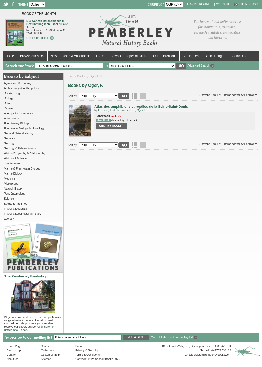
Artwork (115, 56)
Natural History (13, 188)
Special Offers (137, 56)
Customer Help (50, 354)
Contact (11, 354)
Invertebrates (12, 163)
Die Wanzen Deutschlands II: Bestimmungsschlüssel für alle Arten (47, 24)
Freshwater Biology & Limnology (24, 128)
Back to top (14, 350)
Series (45, 346)
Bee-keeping (12, 93)
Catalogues (191, 56)
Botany (8, 103)
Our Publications (164, 56)
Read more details (40, 37)
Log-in (192, 4)
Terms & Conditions (87, 354)
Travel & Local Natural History (22, 213)
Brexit (78, 346)
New (53, 56)
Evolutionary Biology (17, 123)
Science (9, 198)
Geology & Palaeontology (20, 148)
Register (206, 4)
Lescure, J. (105, 110)
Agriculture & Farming (17, 83)
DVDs (100, 56)
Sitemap (46, 358)
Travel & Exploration (16, 208)
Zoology (9, 218)
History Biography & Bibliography (24, 153)
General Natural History (18, 133)
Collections (48, 350)
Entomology (11, 118)
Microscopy (11, 183)
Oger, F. (142, 110)
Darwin (8, 108)
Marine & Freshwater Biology (22, 168)
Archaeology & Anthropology (21, 88)
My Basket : (227, 4)
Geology (9, 143)
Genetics (9, 138)
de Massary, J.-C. (124, 110)
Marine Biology (13, 173)
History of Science (15, 158)
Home (10, 56)
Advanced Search (200, 65)
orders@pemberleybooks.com (212, 354)
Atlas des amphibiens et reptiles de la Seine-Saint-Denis (141, 107)
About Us (12, 358)
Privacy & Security (86, 350)
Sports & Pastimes (15, 203)
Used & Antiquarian (76, 56)
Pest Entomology (14, 193)
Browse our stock (32, 56)
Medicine (9, 178)
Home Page (14, 346)
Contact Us (238, 56)
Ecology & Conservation (19, 113)
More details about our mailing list (174, 337)
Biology (8, 98)
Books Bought (214, 56)
